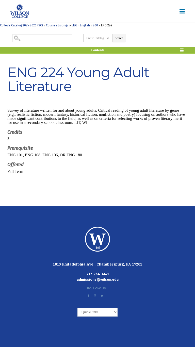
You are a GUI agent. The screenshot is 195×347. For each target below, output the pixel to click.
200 (95, 25)
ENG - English (81, 25)
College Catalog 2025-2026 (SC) (21, 25)
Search (119, 38)
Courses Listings (57, 25)
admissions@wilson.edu (98, 279)
